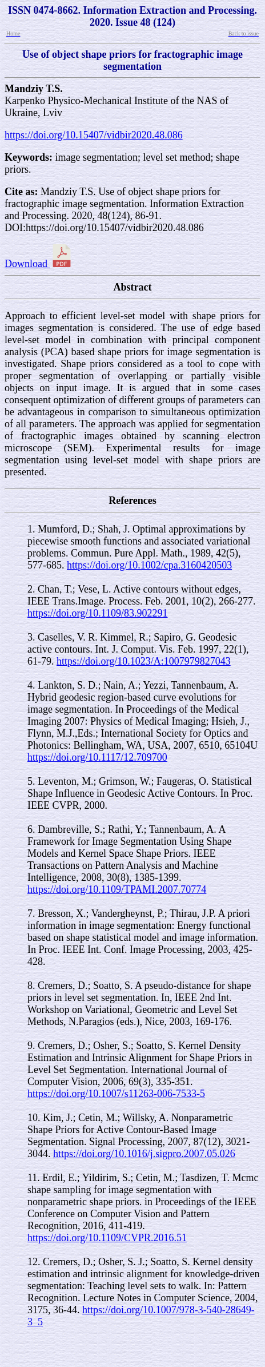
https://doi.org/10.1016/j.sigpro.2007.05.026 (144, 1153)
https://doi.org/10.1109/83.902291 (97, 613)
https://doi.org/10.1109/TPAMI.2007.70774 (116, 889)
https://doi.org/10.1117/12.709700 (97, 757)
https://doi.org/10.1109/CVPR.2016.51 (107, 1237)
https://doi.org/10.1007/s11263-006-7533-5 (116, 1093)
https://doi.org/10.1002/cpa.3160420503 (149, 565)
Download (39, 263)
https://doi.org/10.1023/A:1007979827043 (144, 661)
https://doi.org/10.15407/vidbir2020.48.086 (94, 135)
